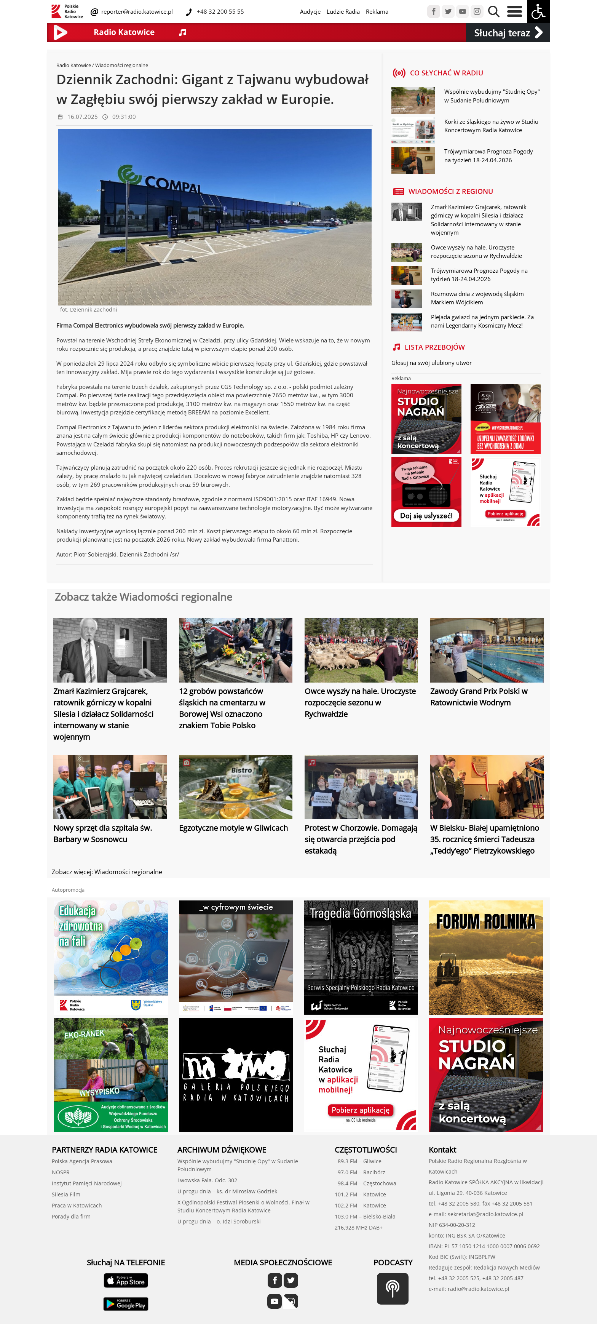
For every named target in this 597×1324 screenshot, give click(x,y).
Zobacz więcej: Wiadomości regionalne (107, 872)
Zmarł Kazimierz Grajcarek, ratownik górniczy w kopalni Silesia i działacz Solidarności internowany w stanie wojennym (103, 714)
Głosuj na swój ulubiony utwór (431, 362)
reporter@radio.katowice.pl (136, 11)
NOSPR (61, 1172)
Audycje (310, 11)
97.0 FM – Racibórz (360, 1172)
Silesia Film (66, 1194)
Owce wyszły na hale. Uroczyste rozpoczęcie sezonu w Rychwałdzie (360, 702)
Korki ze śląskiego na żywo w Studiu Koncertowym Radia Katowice (491, 126)
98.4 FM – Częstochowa (365, 1183)
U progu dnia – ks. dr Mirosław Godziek (227, 1191)
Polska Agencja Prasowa (82, 1161)
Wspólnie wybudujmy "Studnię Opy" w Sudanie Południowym (492, 96)
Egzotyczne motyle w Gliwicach (233, 828)
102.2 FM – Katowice (360, 1205)
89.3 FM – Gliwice (358, 1161)
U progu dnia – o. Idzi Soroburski (219, 1221)
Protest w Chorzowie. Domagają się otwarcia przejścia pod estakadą (361, 839)
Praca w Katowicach (77, 1205)
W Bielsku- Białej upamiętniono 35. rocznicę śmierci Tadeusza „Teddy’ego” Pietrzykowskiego (484, 839)
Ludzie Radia (343, 11)
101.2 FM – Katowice (360, 1194)
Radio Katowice (73, 65)
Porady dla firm (71, 1216)
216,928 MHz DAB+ (359, 1227)
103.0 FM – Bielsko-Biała (365, 1216)
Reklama (377, 11)
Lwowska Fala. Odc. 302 (207, 1180)
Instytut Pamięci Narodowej (87, 1183)
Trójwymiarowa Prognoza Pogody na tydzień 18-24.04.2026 (488, 155)
